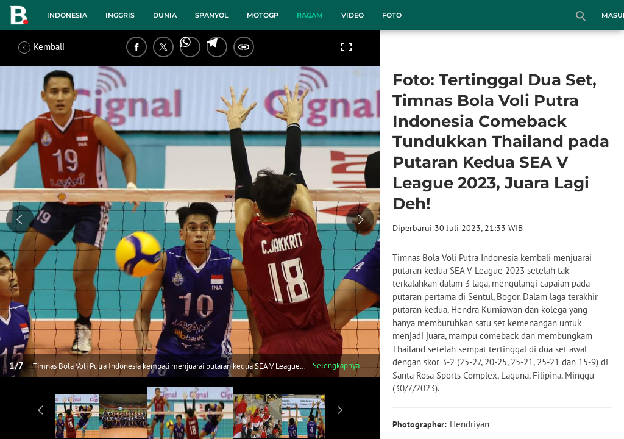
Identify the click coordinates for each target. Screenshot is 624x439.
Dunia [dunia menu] (165, 15)
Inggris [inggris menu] (120, 15)
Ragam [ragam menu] (310, 15)
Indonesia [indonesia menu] (67, 15)
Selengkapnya (336, 365)
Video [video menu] (352, 15)
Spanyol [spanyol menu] (212, 15)
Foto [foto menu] (392, 15)
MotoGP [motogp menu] (262, 15)
